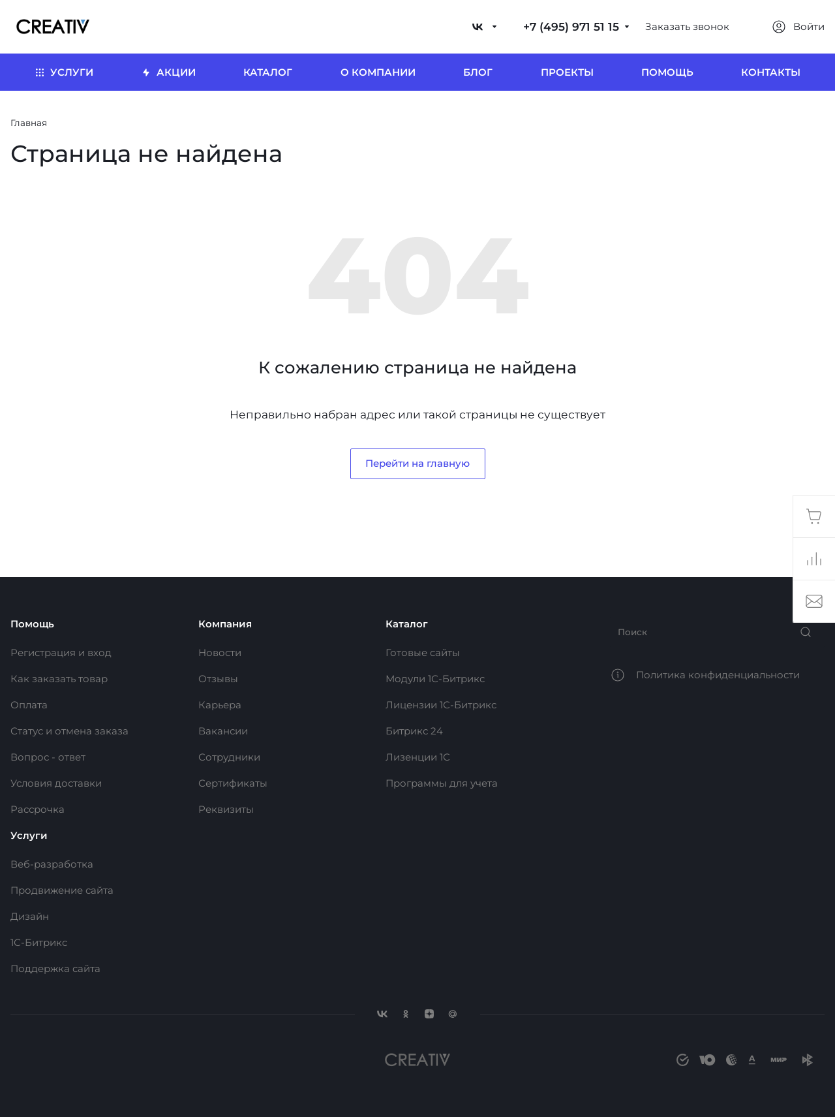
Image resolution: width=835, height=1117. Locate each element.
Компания (225, 624)
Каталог (407, 624)
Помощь (32, 624)
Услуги (29, 835)
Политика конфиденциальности (718, 675)
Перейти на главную (417, 463)
